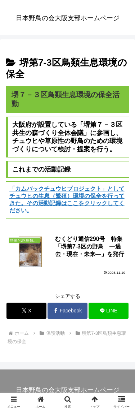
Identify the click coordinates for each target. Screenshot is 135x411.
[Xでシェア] (26, 311)
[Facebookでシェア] (67, 311)
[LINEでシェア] (109, 311)
